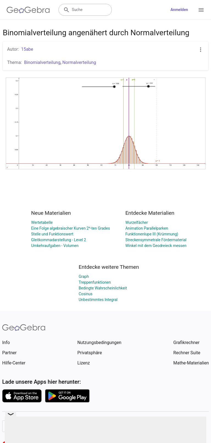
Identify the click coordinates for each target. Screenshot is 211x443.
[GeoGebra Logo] (28, 10)
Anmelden (179, 9)
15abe (27, 49)
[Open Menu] (201, 10)
